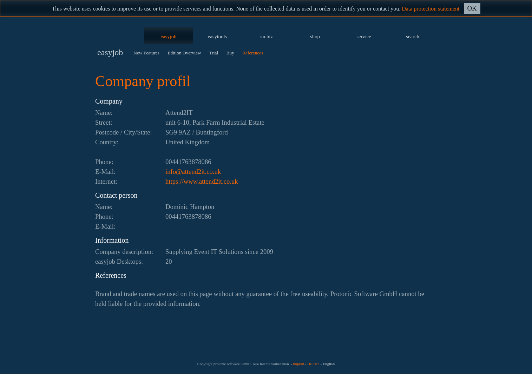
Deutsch (313, 364)
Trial (213, 52)
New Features (146, 52)
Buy (230, 52)
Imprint (298, 364)
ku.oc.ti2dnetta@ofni (193, 171)
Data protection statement (430, 9)
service (363, 36)
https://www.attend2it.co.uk (201, 181)
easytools (217, 36)
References (252, 52)
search (412, 36)
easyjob (169, 36)
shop (315, 36)
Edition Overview (184, 52)
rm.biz (266, 36)
